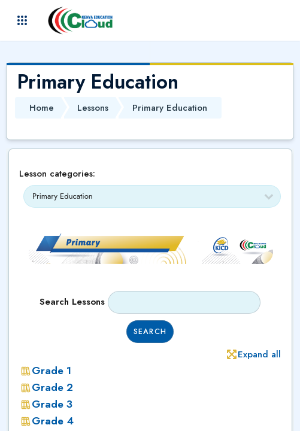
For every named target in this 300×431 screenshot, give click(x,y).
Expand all (259, 354)
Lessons (92, 107)
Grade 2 (52, 387)
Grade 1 (51, 370)
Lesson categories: (57, 173)
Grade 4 (53, 421)
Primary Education (169, 107)
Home (41, 107)
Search (150, 331)
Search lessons (72, 301)
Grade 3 (52, 404)
